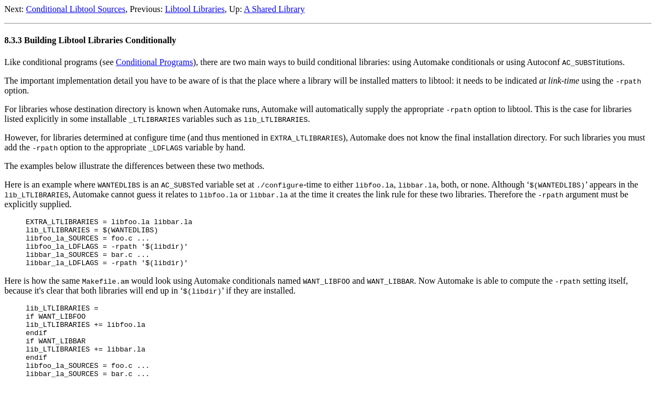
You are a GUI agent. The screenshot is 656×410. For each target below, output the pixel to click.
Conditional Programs (154, 62)
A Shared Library (274, 9)
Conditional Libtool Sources (75, 9)
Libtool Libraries (195, 9)
